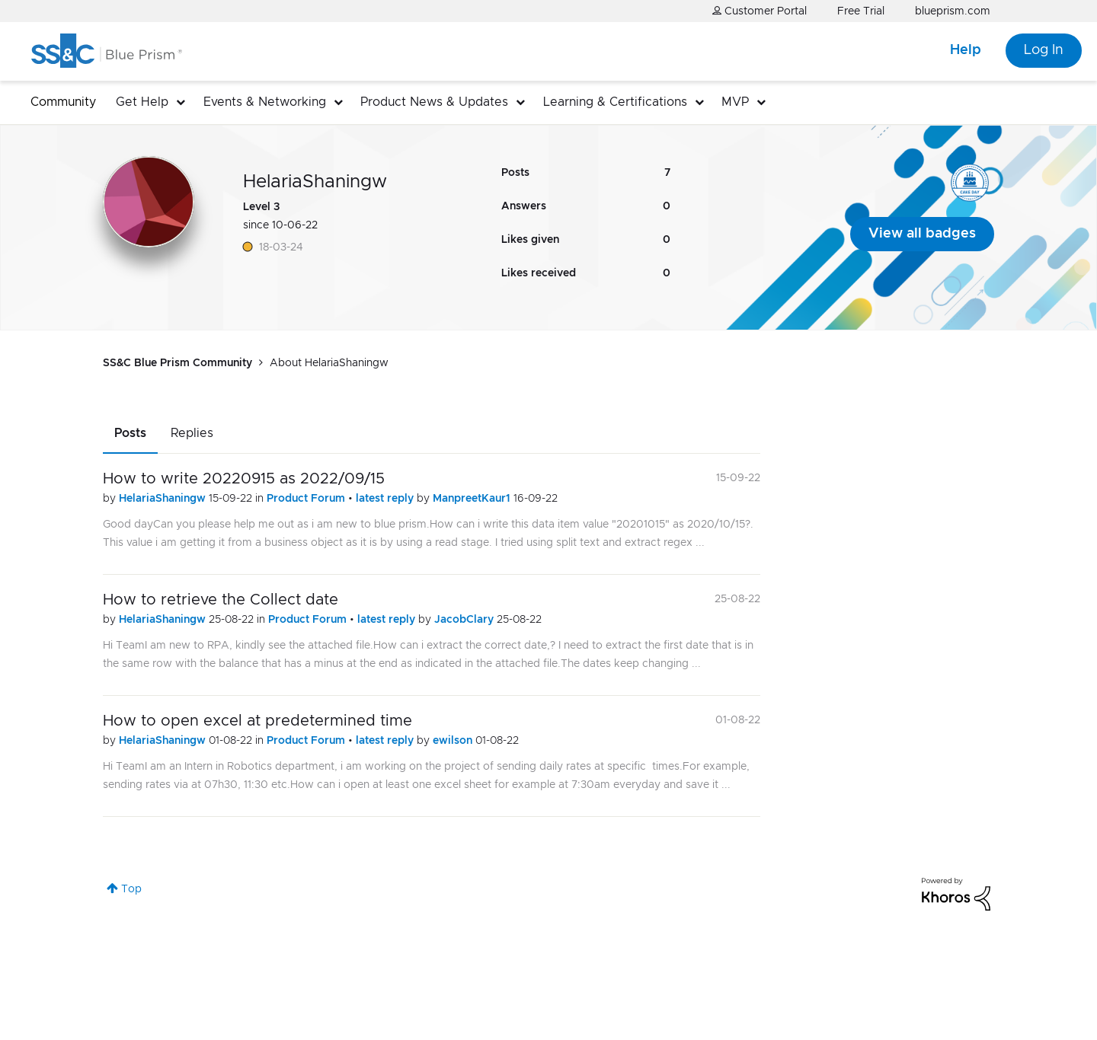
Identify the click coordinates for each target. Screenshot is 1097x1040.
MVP (735, 102)
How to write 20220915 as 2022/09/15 (244, 479)
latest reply (386, 498)
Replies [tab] (192, 433)
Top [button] (131, 889)
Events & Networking (264, 102)
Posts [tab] (130, 433)
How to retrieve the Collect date (220, 600)
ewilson (454, 740)
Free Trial (860, 11)
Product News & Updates (434, 102)
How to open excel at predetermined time (257, 721)
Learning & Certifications (615, 102)
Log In (1043, 50)
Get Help (142, 102)
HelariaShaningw (164, 498)
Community (63, 102)
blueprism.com (952, 11)
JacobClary (465, 619)
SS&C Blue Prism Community (177, 363)
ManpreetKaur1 (473, 498)
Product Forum (307, 498)
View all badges (922, 234)
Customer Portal (759, 11)
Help (965, 50)
